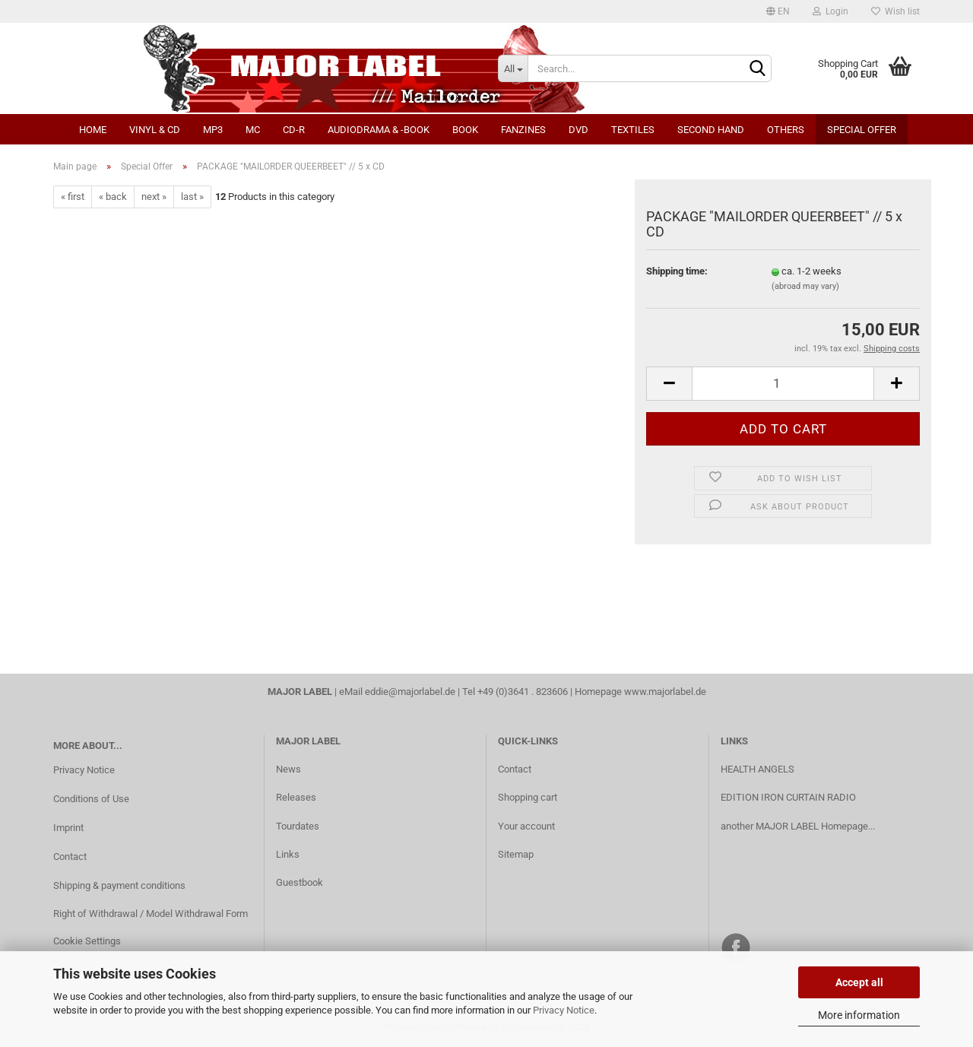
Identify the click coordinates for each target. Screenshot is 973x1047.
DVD (578, 129)
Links (288, 854)
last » (192, 196)
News (288, 769)
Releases (296, 797)
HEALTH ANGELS (757, 769)
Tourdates (297, 826)
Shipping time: (677, 271)
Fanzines (523, 129)
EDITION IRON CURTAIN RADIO (788, 797)
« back (113, 196)
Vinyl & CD (154, 129)
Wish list (895, 11)
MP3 (213, 129)
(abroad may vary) (805, 286)
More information (859, 1015)
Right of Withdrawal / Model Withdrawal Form (150, 913)
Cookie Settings (87, 941)
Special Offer (861, 129)
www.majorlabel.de (665, 691)
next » (153, 196)
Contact (70, 856)
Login (830, 11)
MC (253, 129)
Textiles (632, 129)
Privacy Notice (563, 1010)
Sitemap (516, 854)
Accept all (859, 982)
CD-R (294, 129)
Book (465, 129)
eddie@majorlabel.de (410, 691)
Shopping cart (527, 797)
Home (92, 129)
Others (785, 129)
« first (72, 196)
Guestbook (299, 882)
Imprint (68, 827)
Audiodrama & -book (378, 129)
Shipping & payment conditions (119, 885)
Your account (526, 826)
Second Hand (710, 129)
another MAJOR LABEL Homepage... (798, 826)
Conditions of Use (91, 798)
